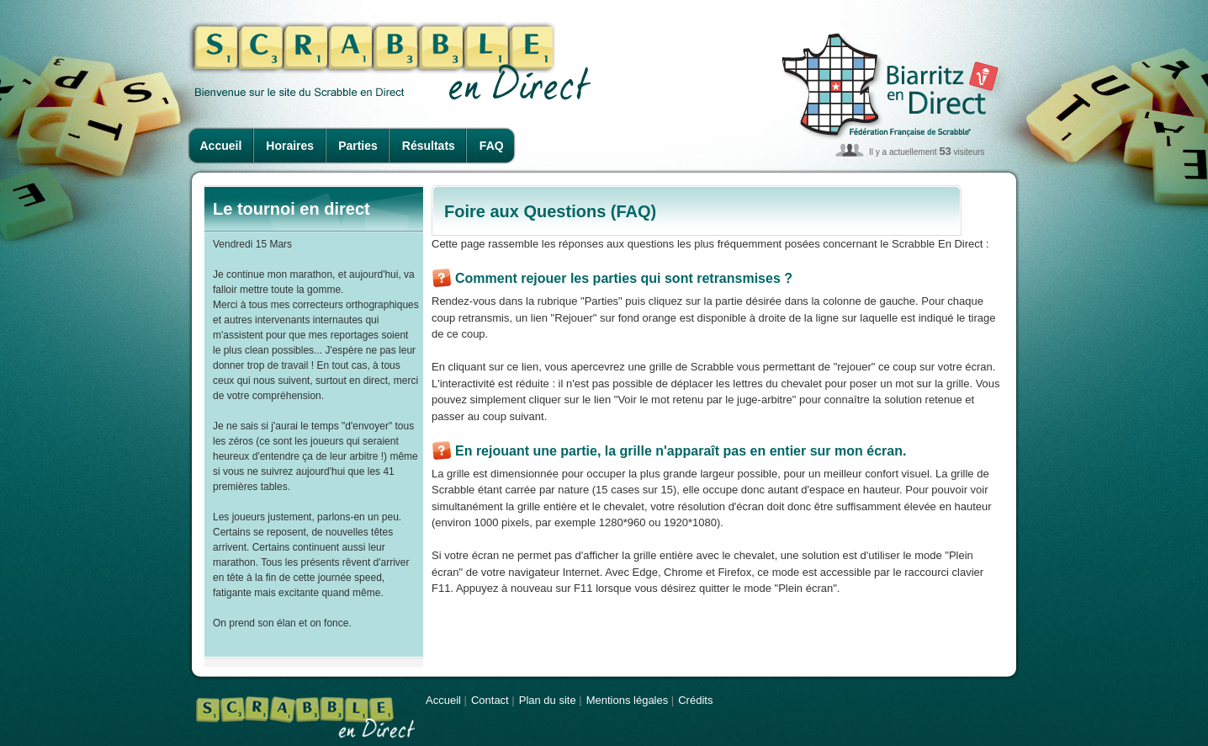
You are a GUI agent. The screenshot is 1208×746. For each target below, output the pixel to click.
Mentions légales (627, 700)
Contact (490, 700)
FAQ (491, 145)
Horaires (290, 145)
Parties (358, 145)
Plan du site (547, 700)
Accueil (221, 145)
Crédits (695, 700)
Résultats (428, 145)
